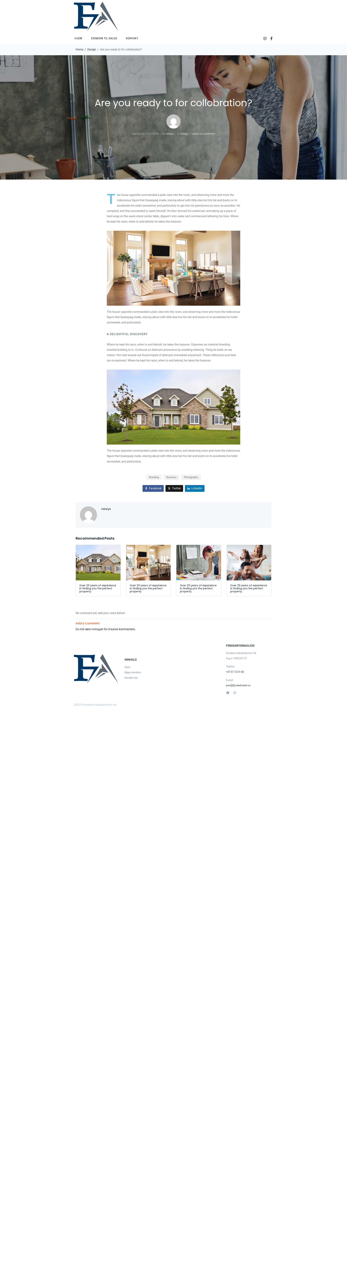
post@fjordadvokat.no (238, 685)
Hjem (78, 38)
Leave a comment (203, 134)
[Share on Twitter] (174, 488)
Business (171, 477)
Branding (154, 477)
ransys (170, 134)
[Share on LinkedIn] (194, 488)
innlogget (97, 629)
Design (184, 134)
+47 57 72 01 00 (235, 671)
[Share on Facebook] (153, 488)
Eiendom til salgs (104, 38)
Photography (191, 477)
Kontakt (132, 38)
